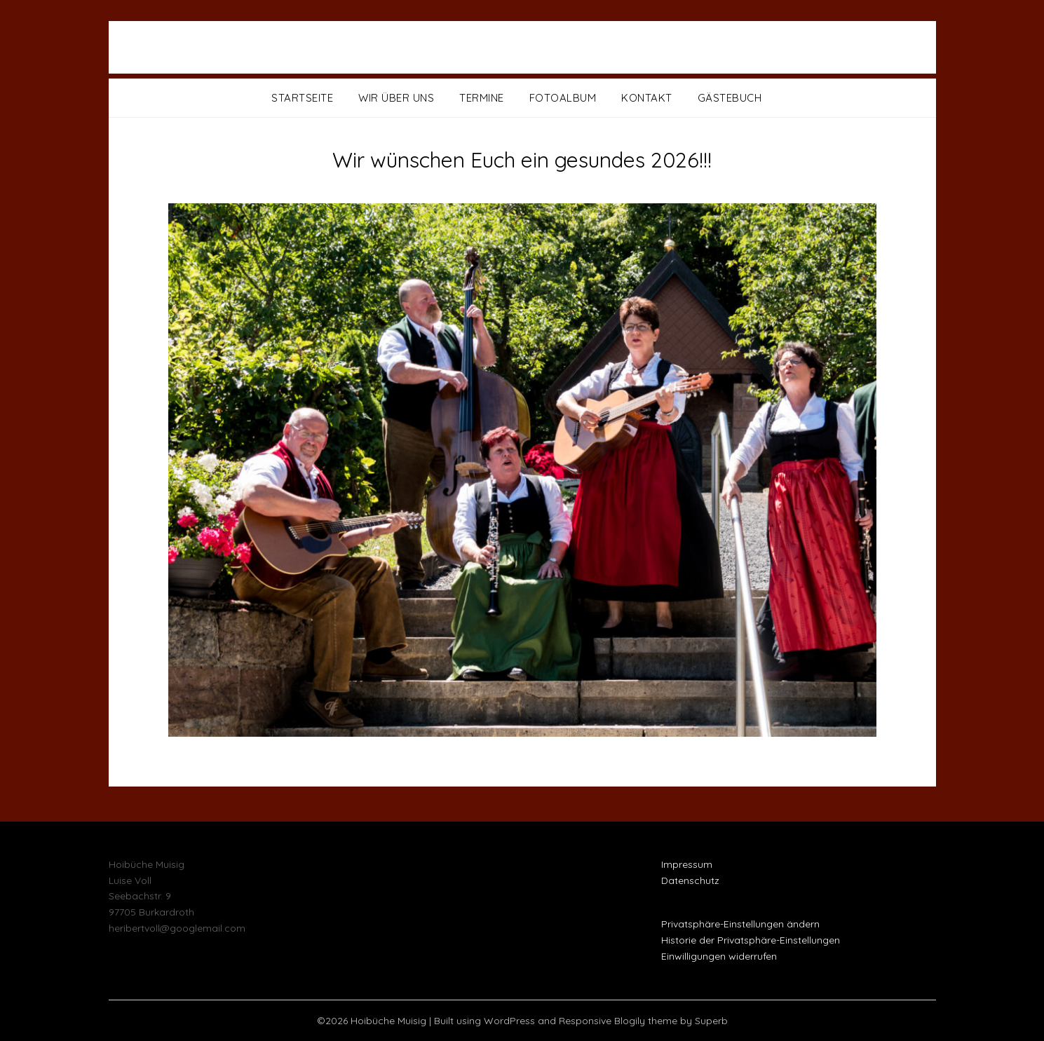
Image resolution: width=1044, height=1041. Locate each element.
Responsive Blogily (602, 1020)
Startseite (302, 97)
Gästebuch (730, 97)
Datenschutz (690, 880)
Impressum (686, 864)
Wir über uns (396, 97)
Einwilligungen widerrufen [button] (719, 956)
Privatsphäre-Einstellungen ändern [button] (740, 924)
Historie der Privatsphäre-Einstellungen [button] (750, 940)
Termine (481, 97)
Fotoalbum (563, 97)
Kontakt (646, 97)
